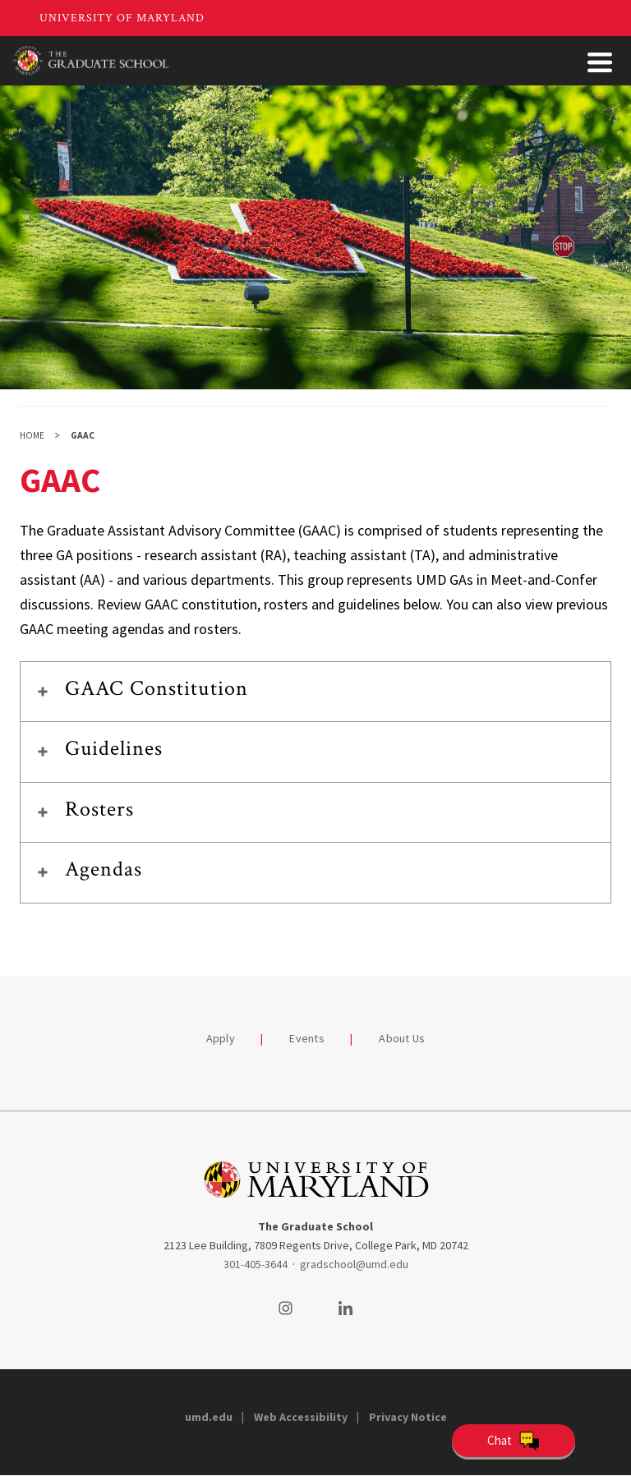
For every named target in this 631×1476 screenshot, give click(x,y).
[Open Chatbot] (513, 1440)
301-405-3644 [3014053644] (255, 1264)
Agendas (103, 869)
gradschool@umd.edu (354, 1264)
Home (32, 435)
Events (307, 1038)
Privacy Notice (408, 1416)
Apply (220, 1038)
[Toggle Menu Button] (600, 62)
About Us (402, 1038)
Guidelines (114, 748)
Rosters (99, 809)
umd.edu (209, 1416)
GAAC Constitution (156, 688)
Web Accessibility (301, 1416)
